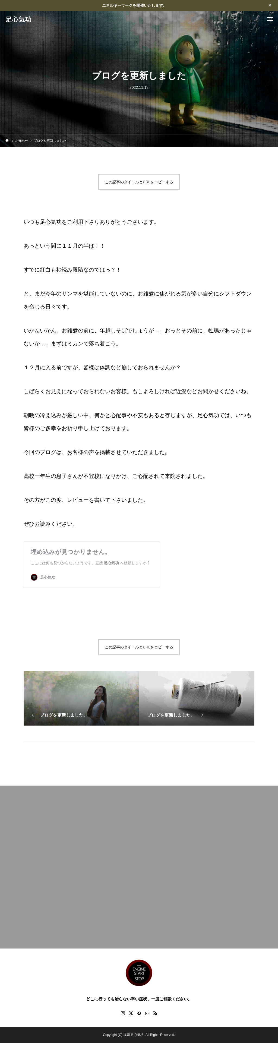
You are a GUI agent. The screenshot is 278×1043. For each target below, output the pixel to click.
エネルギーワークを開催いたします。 (134, 5)
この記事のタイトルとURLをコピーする (139, 182)
